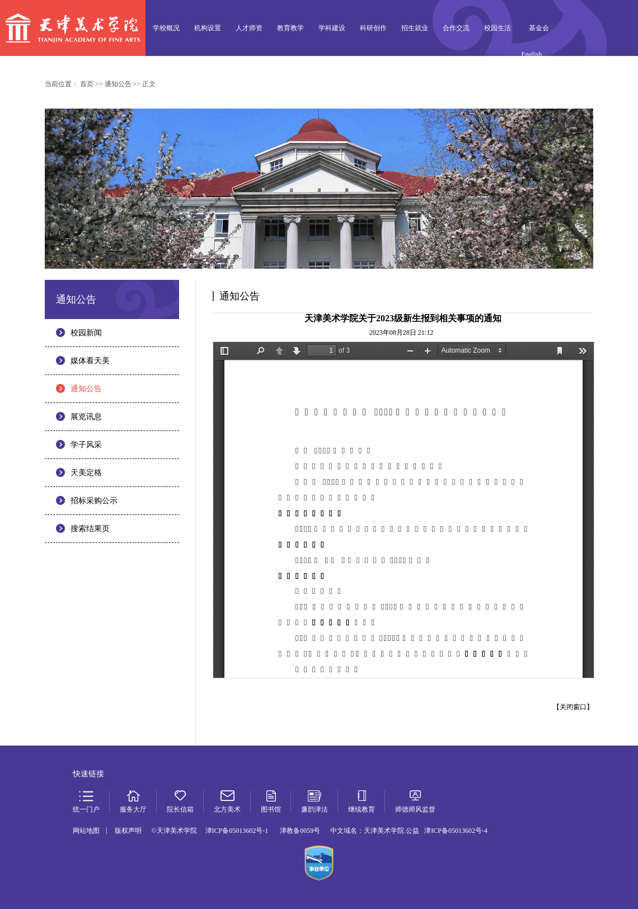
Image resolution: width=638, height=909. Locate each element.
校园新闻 (86, 333)
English (532, 54)
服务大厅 (571, 72)
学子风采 (86, 445)
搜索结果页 (90, 528)
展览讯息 (86, 417)
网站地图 (86, 830)
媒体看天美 (90, 361)
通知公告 (86, 389)
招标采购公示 (94, 500)
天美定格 (86, 472)
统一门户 (539, 72)
